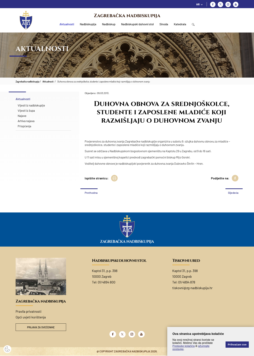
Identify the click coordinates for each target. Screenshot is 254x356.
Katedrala (180, 24)
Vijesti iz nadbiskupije (31, 105)
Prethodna (91, 192)
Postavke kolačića (183, 346)
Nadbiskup (108, 24)
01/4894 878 (186, 282)
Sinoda (163, 24)
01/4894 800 (106, 282)
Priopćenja (24, 126)
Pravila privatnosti (28, 311)
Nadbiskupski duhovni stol (137, 24)
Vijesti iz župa (26, 110)
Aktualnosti (67, 24)
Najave (22, 115)
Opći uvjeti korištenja (31, 317)
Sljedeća (233, 192)
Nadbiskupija (88, 24)
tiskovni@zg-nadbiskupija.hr (192, 288)
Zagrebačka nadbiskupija (127, 15)
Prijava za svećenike (41, 327)
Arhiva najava (26, 121)
